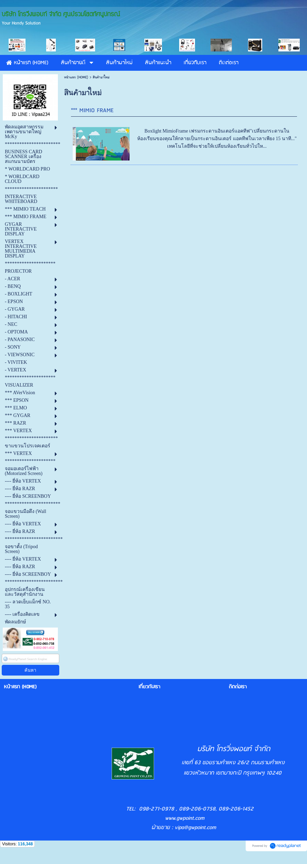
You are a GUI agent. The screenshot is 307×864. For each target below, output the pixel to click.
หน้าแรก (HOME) (76, 77)
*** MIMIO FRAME (92, 111)
